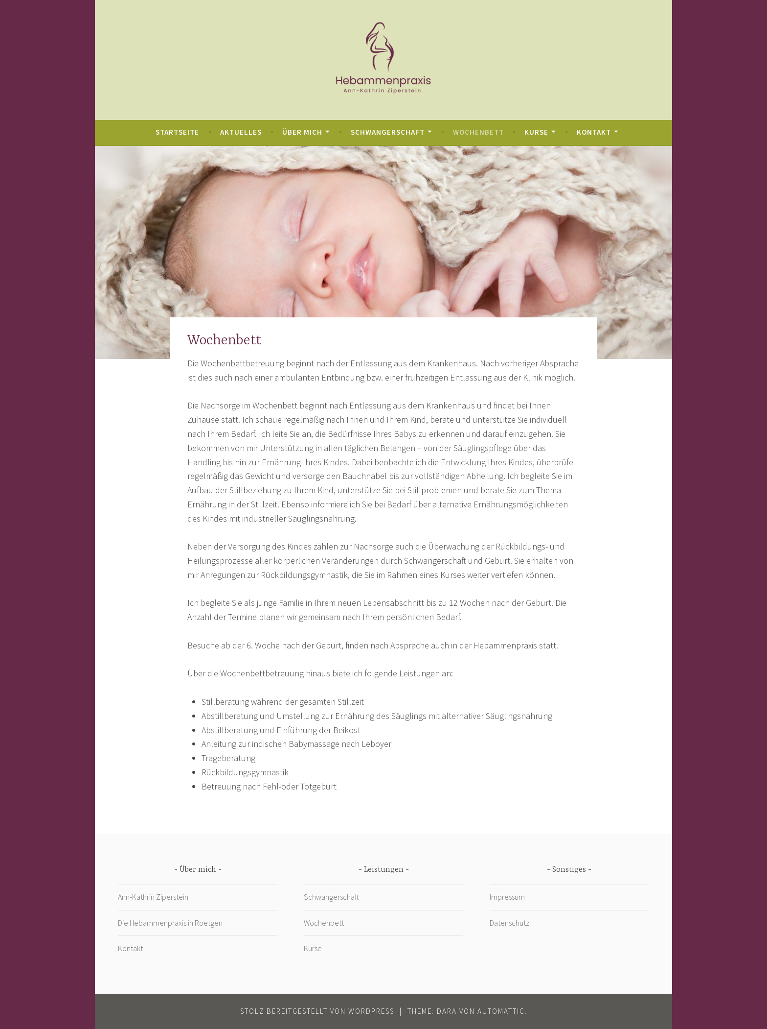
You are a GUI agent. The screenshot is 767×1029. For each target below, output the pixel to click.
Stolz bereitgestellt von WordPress (317, 1011)
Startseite (177, 132)
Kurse (536, 132)
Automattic (501, 1011)
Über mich (302, 132)
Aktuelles (241, 132)
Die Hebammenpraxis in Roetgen (170, 923)
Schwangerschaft (388, 132)
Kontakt (594, 132)
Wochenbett (478, 132)
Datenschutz (509, 923)
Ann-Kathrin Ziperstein (153, 897)
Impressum (507, 897)
